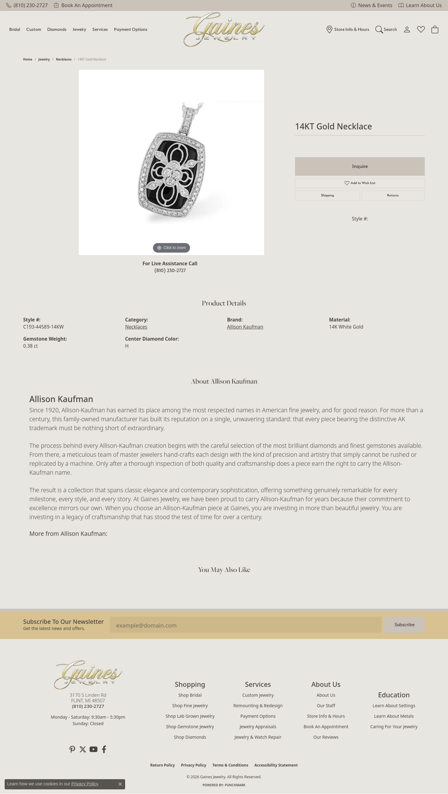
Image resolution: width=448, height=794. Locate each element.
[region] (171, 162)
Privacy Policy (193, 765)
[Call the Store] (88, 706)
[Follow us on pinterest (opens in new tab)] (72, 749)
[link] (27, 5)
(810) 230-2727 (170, 270)
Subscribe (405, 625)
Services (100, 29)
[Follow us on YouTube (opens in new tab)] (93, 749)
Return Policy (162, 765)
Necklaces (64, 59)
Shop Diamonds (190, 737)
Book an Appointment (325, 726)
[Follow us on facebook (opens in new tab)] (104, 749)
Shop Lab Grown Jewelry (190, 716)
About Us (326, 695)
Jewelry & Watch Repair (258, 737)
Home (27, 59)
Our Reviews (325, 737)
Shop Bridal (190, 695)
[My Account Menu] (407, 29)
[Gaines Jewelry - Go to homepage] (88, 674)
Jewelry (79, 29)
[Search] (386, 29)
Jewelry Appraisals (258, 726)
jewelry (44, 59)
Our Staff (326, 705)
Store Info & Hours (326, 716)
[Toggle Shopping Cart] (435, 29)
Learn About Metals (394, 716)
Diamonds (56, 29)
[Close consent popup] (120, 784)
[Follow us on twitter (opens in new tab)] (83, 749)
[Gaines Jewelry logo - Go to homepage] (224, 29)
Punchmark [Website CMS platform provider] (235, 785)
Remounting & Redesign (258, 705)
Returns (393, 195)
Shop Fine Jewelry (190, 705)
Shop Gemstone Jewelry (190, 726)
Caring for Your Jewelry (394, 726)
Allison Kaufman (245, 327)
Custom (33, 29)
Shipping (327, 195)
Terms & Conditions (230, 765)
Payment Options (130, 29)
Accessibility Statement (276, 765)
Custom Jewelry (257, 695)
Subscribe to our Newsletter (63, 621)
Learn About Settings (394, 705)
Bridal (14, 29)
